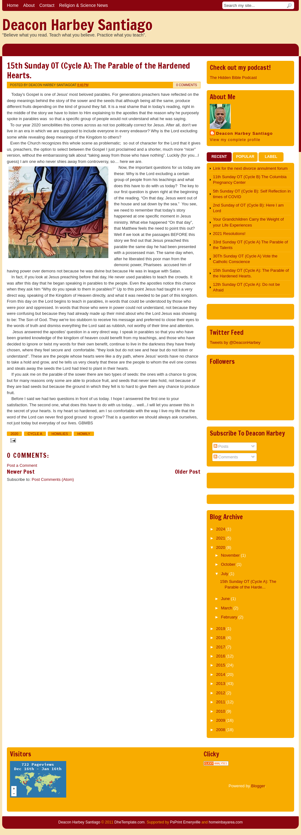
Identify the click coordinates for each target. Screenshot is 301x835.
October (229, 564)
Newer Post (21, 471)
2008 (221, 729)
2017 (221, 647)
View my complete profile (235, 140)
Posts (221, 446)
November (231, 555)
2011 (221, 702)
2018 (221, 637)
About (29, 5)
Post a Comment (22, 465)
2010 (221, 711)
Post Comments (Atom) (53, 479)
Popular (245, 156)
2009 (221, 720)
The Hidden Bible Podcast (233, 77)
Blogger (258, 786)
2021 (221, 538)
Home (12, 5)
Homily (83, 434)
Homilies (60, 434)
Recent (219, 156)
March (227, 608)
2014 (221, 674)
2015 (221, 665)
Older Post (187, 471)
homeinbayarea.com (226, 822)
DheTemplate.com (129, 822)
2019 (221, 628)
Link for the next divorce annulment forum (250, 168)
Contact (46, 5)
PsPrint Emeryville (185, 822)
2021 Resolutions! (229, 233)
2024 (221, 529)
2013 (221, 683)
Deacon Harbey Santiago (77, 24)
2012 (221, 693)
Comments (226, 457)
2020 (14, 434)
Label (271, 156)
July (225, 573)
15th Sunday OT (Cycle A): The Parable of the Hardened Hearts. (98, 70)
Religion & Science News (83, 5)
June (226, 598)
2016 (221, 656)
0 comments (186, 85)
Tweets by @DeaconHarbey (235, 342)
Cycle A (35, 434)
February (230, 617)
